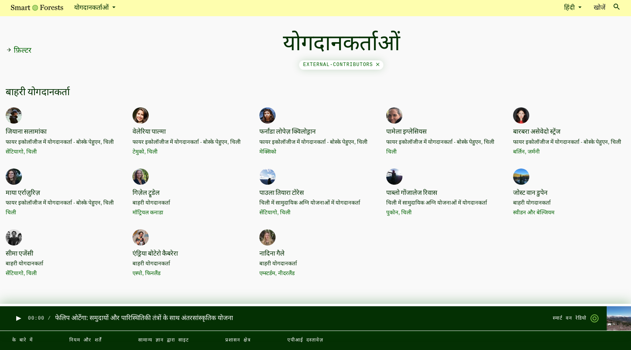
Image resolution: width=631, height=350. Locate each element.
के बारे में (22, 340)
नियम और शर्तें (85, 340)
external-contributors (341, 64)
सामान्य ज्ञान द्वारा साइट (163, 340)
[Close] (377, 64)
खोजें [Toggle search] (607, 7)
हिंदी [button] (570, 8)
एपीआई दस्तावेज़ (305, 340)
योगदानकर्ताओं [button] (92, 8)
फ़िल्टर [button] (18, 50)
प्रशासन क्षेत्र (238, 340)
